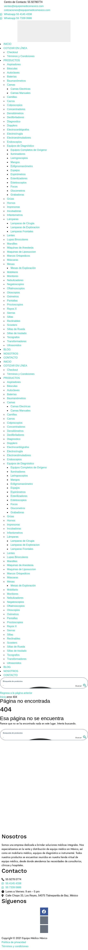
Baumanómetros (16, 80)
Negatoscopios (15, 284)
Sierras (11, 313)
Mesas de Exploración (23, 268)
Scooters (12, 325)
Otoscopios (13, 292)
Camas (11, 84)
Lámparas (12, 219)
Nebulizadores (15, 280)
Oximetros (13, 296)
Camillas (12, 97)
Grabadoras (17, 194)
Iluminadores (18, 154)
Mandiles (12, 243)
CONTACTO (11, 357)
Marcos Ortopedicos (18, 255)
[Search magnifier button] (80, 686)
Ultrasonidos (14, 345)
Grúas (10, 198)
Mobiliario (12, 272)
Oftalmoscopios (16, 288)
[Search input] (44, 681)
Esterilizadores (19, 178)
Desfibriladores (15, 117)
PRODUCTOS (12, 60)
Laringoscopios (19, 158)
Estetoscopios (19, 182)
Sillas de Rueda (16, 329)
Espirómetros (18, 174)
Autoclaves (13, 72)
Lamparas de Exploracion (25, 227)
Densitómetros (15, 113)
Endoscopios (14, 141)
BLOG (7, 349)
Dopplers (12, 125)
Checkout (12, 52)
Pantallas (12, 300)
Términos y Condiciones (20, 56)
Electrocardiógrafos (18, 129)
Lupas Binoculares (17, 239)
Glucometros (18, 190)
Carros (11, 101)
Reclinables (13, 321)
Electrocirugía (15, 133)
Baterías (12, 76)
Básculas (12, 68)
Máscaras (12, 260)
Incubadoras (14, 211)
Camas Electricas (20, 89)
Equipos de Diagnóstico (20, 145)
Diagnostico (13, 121)
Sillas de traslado (17, 333)
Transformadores (16, 341)
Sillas (10, 316)
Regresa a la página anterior (16, 693)
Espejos (15, 170)
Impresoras (13, 207)
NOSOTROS (11, 353)
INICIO (7, 44)
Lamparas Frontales (22, 231)
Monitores (12, 276)
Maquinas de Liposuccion (21, 251)
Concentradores (16, 109)
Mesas (11, 264)
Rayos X (12, 308)
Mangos (15, 162)
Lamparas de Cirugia (22, 223)
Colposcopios (14, 105)
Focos (14, 186)
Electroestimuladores (19, 137)
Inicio (3, 697)
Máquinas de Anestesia (20, 247)
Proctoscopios (15, 304)
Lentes (11, 235)
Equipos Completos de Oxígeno (29, 150)
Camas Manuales (21, 93)
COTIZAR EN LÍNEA (15, 48)
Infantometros (15, 215)
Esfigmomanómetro (22, 166)
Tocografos (13, 337)
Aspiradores (14, 64)
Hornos (11, 203)
